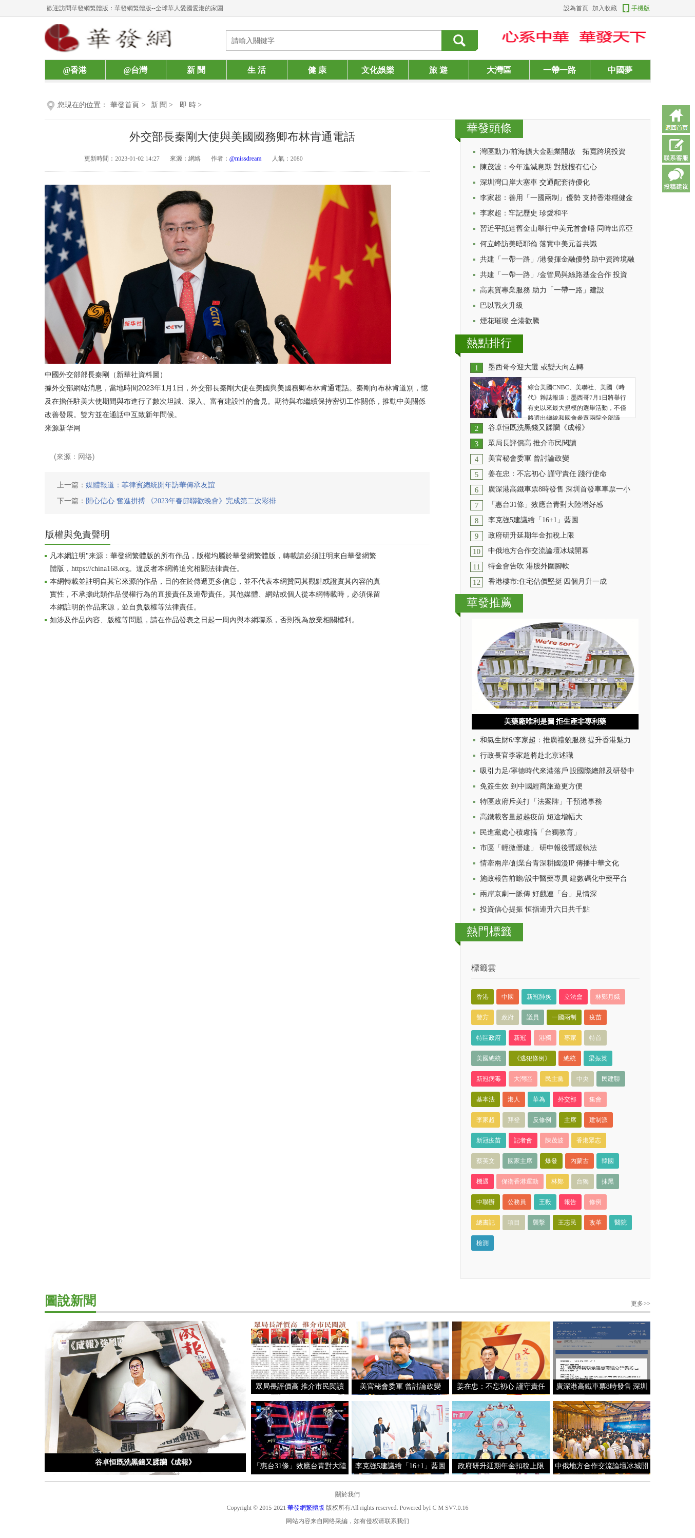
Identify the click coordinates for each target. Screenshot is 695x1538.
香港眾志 (588, 1140)
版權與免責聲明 (77, 534)
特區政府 (488, 1037)
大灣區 (499, 70)
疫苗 (595, 1017)
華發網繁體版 (305, 1507)
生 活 (256, 70)
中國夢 (620, 70)
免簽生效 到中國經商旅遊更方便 (531, 786)
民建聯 (611, 1078)
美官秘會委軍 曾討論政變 (528, 458)
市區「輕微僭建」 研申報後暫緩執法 (538, 848)
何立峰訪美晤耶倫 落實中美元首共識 (538, 244)
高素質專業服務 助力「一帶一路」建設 (542, 290)
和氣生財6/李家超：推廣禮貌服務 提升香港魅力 (555, 740)
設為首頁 (576, 8)
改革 (595, 1222)
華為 (539, 1099)
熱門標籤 (489, 931)
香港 (482, 996)
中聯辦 (485, 1202)
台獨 (582, 1181)
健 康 (317, 70)
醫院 (620, 1222)
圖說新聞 (70, 1301)
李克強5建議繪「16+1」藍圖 (533, 520)
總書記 (485, 1222)
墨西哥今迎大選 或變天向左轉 (536, 367)
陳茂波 (554, 1140)
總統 (570, 1058)
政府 (507, 1017)
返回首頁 (676, 119)
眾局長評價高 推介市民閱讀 (532, 443)
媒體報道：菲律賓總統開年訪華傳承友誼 (150, 485)
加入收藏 (604, 8)
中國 (507, 996)
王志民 (567, 1222)
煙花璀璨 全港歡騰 (509, 321)
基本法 (485, 1099)
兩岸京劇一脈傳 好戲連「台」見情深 (538, 894)
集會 (595, 1099)
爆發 (551, 1161)
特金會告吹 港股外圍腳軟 (528, 566)
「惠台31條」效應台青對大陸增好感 (545, 504)
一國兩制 (564, 1017)
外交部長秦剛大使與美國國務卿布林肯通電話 (242, 136)
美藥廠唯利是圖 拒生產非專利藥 (555, 721)
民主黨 (554, 1078)
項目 (514, 1222)
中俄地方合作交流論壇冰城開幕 (538, 551)
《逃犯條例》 (532, 1058)
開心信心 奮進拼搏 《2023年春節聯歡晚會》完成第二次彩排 (181, 501)
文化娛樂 (377, 70)
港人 (514, 1099)
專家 (570, 1037)
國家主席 (520, 1161)
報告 (570, 1202)
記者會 (523, 1140)
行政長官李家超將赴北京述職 (526, 755)
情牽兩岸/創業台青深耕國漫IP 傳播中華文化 (549, 863)
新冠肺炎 (539, 996)
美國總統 (488, 1058)
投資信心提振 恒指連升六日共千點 (535, 909)
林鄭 (557, 1181)
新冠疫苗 (488, 1140)
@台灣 (136, 70)
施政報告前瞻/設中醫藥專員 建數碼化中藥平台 (553, 878)
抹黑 (608, 1181)
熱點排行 (489, 343)
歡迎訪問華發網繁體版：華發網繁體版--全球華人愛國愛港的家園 (135, 8)
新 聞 (196, 70)
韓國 (608, 1161)
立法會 (573, 996)
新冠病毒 (488, 1078)
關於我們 (347, 1494)
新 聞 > (163, 105)
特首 (595, 1037)
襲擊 (539, 1222)
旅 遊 (438, 70)
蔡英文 (485, 1161)
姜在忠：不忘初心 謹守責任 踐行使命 (547, 474)
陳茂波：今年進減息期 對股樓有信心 (538, 167)
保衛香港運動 (519, 1181)
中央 (582, 1078)
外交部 (567, 1099)
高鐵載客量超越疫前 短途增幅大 (531, 817)
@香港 (75, 70)
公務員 (517, 1202)
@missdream (245, 158)
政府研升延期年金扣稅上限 (531, 535)
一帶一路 (559, 70)
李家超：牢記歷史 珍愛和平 (524, 213)
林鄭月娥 (607, 996)
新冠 (520, 1037)
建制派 (598, 1119)
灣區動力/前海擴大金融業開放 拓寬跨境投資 (553, 151)
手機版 (640, 8)
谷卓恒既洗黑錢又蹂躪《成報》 (538, 427)
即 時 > (191, 105)
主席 (570, 1119)
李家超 (485, 1119)
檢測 (482, 1243)
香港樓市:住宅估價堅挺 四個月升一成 (547, 581)
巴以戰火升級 (501, 305)
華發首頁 (124, 105)
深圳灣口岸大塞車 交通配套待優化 (535, 182)
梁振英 (598, 1058)
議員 (533, 1017)
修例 (595, 1202)
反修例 (542, 1119)
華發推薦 (489, 602)
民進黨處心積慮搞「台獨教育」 (530, 832)
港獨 (545, 1037)
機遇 (482, 1181)
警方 (482, 1017)
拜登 (514, 1119)
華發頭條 (489, 128)
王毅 (545, 1202)
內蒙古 (579, 1161)
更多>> (640, 1303)
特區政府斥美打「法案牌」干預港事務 (541, 801)
